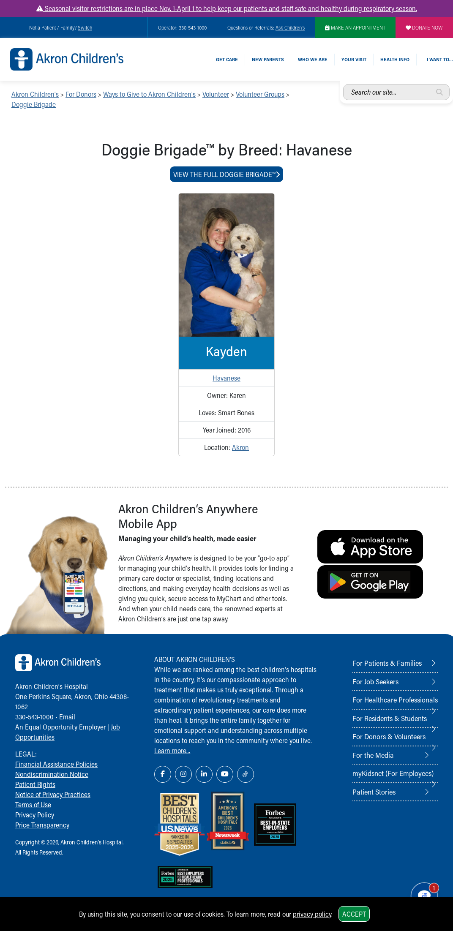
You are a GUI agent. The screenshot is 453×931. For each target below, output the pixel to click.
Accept (354, 913)
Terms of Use (33, 804)
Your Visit (353, 59)
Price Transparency (42, 824)
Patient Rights (35, 784)
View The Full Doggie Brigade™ (226, 174)
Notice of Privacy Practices (52, 794)
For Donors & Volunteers (389, 736)
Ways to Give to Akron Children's (149, 94)
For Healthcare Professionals (395, 699)
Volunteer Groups (260, 94)
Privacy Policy (34, 814)
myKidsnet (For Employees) (393, 773)
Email (67, 716)
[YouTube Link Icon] (224, 774)
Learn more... (172, 750)
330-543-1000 (34, 716)
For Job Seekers (375, 681)
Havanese (226, 377)
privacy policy (312, 913)
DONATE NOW (424, 27)
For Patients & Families (387, 662)
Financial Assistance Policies (56, 764)
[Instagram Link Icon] (183, 774)
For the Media (373, 755)
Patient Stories (374, 791)
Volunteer (215, 94)
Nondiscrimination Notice (51, 774)
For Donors (80, 94)
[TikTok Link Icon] (245, 774)
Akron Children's (35, 94)
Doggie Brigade (33, 104)
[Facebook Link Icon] (162, 774)
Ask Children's (290, 27)
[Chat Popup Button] (422, 893)
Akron (240, 447)
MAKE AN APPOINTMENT (355, 27)
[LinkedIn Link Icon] (204, 774)
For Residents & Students (389, 718)
